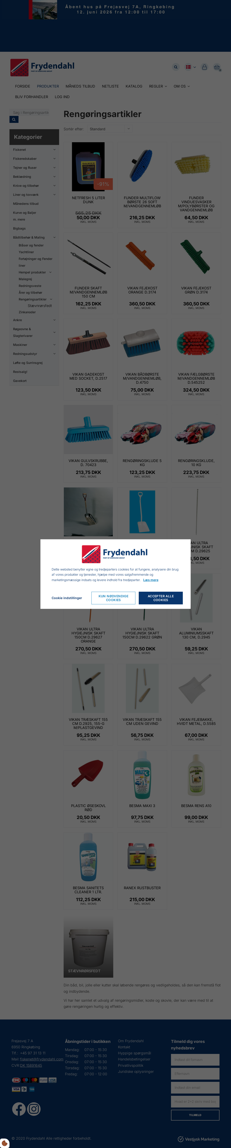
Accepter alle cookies (161, 598)
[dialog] (115, 574)
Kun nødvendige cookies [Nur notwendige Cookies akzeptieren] (114, 598)
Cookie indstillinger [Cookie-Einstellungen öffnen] (67, 598)
